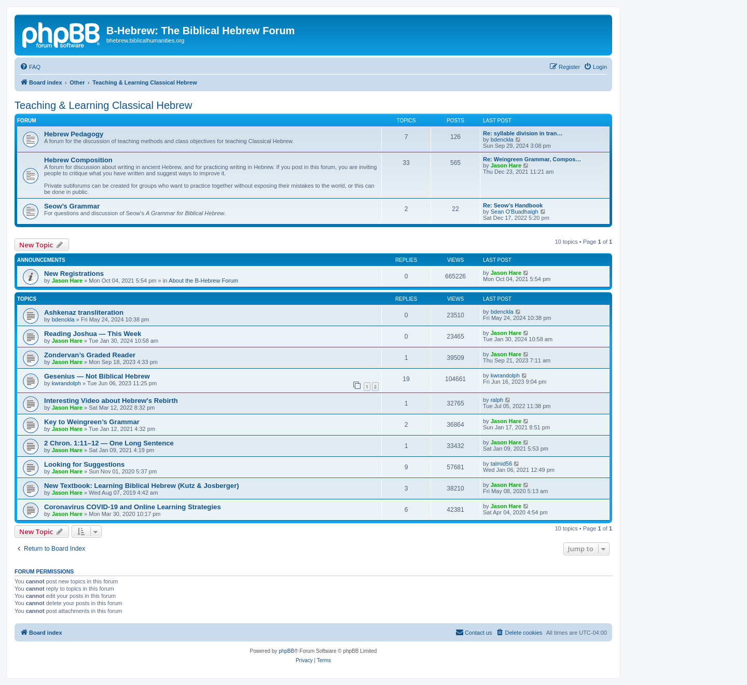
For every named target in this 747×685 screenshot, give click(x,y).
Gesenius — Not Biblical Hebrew (97, 376)
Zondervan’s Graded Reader (89, 355)
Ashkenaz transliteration (83, 312)
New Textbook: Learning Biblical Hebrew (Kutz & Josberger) (141, 486)
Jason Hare (506, 165)
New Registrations (74, 273)
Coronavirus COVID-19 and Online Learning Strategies (132, 507)
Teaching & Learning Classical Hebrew (103, 105)
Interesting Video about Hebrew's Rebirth (111, 400)
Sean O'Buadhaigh (514, 211)
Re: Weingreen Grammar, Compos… (532, 159)
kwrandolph (66, 383)
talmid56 (502, 463)
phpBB (286, 651)
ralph (497, 400)
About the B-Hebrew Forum (203, 280)
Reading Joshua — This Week (92, 334)
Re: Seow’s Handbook (513, 205)
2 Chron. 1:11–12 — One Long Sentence (109, 443)
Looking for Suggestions (84, 464)
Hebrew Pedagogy (73, 134)
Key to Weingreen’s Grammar (92, 422)
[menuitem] (30, 67)
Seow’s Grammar (72, 206)
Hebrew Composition (78, 160)
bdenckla (502, 139)
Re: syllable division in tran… (522, 133)
